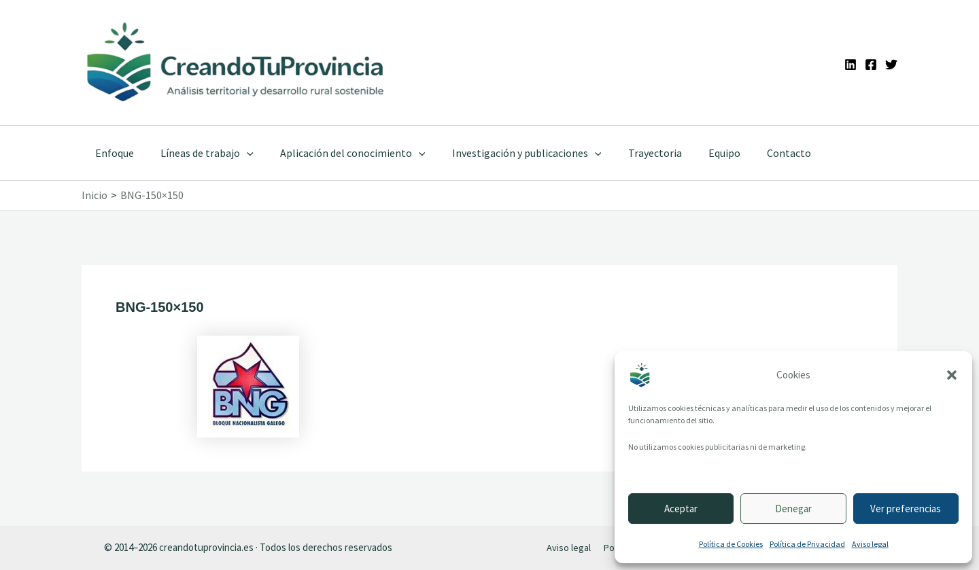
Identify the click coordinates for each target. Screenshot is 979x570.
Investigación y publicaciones (509, 153)
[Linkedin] (850, 64)
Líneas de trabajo (199, 153)
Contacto (757, 153)
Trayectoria (632, 153)
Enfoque (111, 153)
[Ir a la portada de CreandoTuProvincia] (236, 62)
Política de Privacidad (807, 544)
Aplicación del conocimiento (340, 153)
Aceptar (681, 508)
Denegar (793, 508)
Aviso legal (870, 544)
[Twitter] (891, 64)
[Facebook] (871, 64)
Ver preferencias (905, 508)
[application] (239, 153)
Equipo (697, 153)
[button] (952, 375)
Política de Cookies (731, 544)
